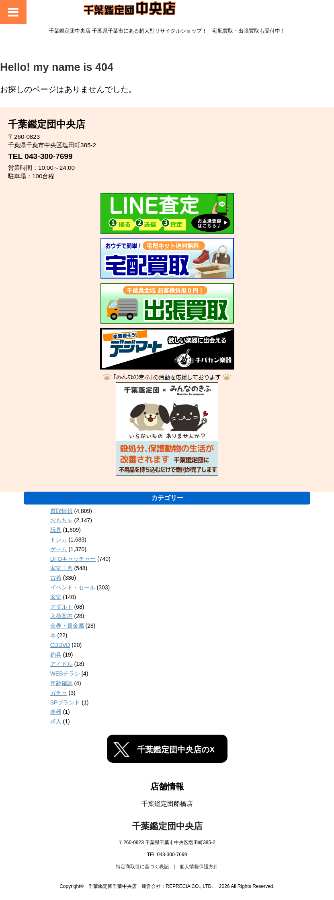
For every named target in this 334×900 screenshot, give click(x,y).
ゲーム (58, 549)
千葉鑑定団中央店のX (176, 749)
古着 (55, 578)
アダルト (61, 606)
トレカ (58, 539)
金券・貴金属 (67, 625)
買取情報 (61, 511)
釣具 (55, 654)
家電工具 (61, 568)
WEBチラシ (65, 673)
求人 (55, 721)
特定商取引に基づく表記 (142, 866)
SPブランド (65, 702)
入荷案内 (61, 616)
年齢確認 (61, 683)
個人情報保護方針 (199, 866)
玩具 (55, 530)
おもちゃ (61, 520)
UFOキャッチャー (73, 559)
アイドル (61, 664)
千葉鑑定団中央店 (167, 826)
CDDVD (60, 645)
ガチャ (58, 693)
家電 (55, 597)
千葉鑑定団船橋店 (167, 803)
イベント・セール (72, 587)
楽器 (55, 711)
